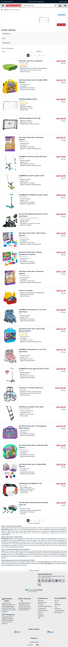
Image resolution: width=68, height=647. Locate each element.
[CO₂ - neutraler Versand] (34, 590)
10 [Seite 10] (39, 55)
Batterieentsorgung (42, 610)
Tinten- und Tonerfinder (41, 615)
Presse (56, 602)
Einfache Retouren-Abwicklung (36, 1)
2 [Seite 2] (31, 55)
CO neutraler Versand (7, 1)
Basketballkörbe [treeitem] (6, 33)
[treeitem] (34, 43)
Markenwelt (57, 604)
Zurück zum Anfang (34, 570)
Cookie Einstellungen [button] (60, 610)
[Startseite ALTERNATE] (13, 5)
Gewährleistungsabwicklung (43, 606)
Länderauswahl (34, 642)
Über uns (57, 600)
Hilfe (60, 1)
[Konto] (60, 5)
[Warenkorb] (65, 5)
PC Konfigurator (42, 608)
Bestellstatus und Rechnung (42, 603)
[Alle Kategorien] (3, 5)
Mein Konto (41, 600)
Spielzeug (6, 9)
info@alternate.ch (26, 608)
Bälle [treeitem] (3, 38)
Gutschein (40, 612)
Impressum (34, 638)
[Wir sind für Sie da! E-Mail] (26, 600)
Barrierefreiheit (58, 612)
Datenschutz (58, 608)
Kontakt (65, 1)
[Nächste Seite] (43, 55)
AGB (56, 606)
